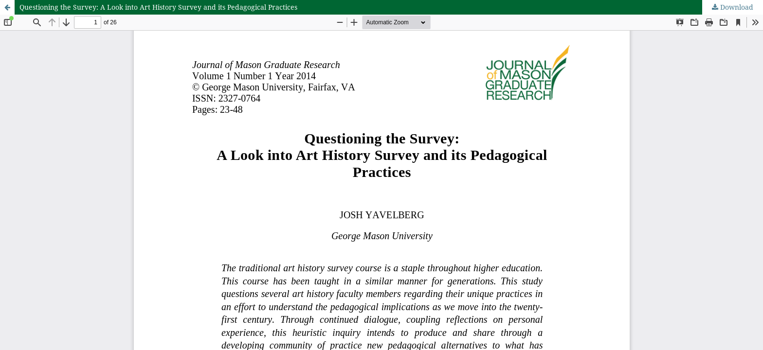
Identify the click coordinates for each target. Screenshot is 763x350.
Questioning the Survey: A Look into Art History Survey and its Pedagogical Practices (158, 7)
